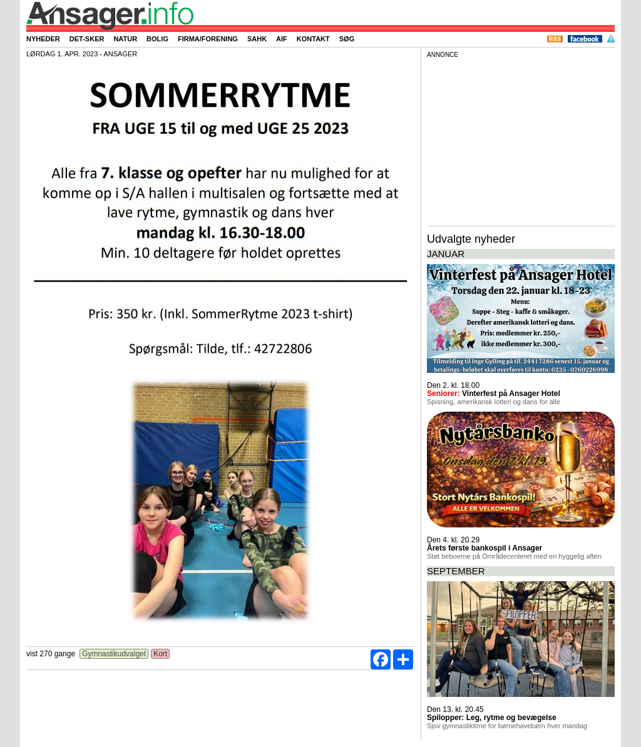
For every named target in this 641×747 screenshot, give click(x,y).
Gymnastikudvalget (114, 653)
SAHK (257, 39)
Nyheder (43, 39)
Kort (160, 653)
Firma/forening (208, 39)
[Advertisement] (521, 140)
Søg (346, 39)
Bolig (157, 39)
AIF (281, 39)
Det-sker (87, 39)
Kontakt (313, 39)
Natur (125, 39)
